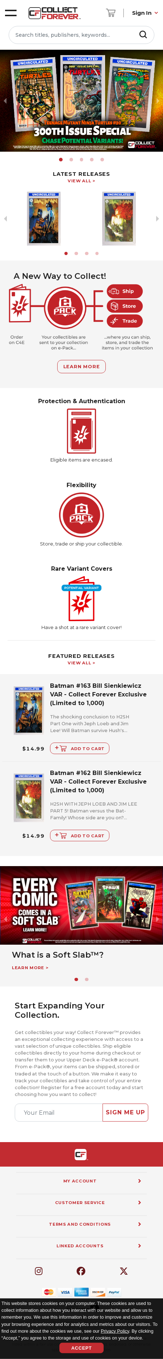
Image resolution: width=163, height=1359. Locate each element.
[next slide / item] (158, 101)
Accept (81, 1348)
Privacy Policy (115, 1330)
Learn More (81, 366)
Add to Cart (80, 747)
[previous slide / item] (5, 101)
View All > (81, 180)
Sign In (141, 12)
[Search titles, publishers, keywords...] (81, 35)
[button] (61, 159)
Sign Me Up (125, 1112)
